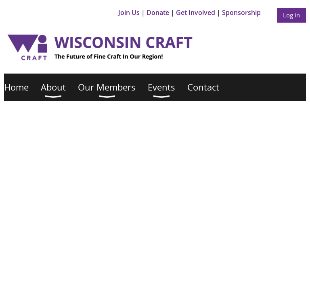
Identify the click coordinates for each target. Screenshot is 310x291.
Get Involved (195, 12)
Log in (291, 15)
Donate (158, 12)
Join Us (129, 12)
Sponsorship (241, 12)
